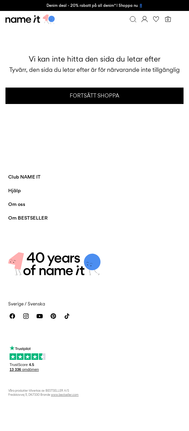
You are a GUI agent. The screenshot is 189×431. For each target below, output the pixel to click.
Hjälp (14, 190)
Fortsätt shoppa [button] (94, 95)
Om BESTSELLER (28, 218)
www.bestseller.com (65, 394)
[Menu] (179, 19)
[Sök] (133, 19)
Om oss (16, 204)
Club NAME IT (24, 177)
